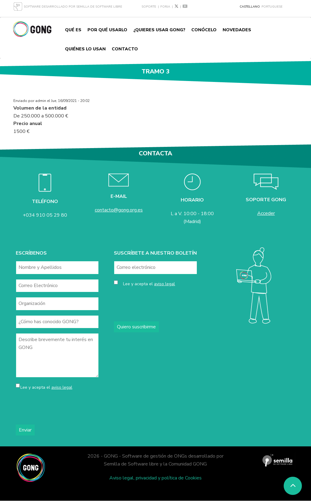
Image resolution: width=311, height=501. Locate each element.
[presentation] (62, 408)
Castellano (250, 7)
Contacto (125, 49)
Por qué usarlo (107, 30)
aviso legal (61, 387)
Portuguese (271, 7)
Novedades (237, 30)
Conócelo (204, 30)
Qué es (73, 30)
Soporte (149, 7)
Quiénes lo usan (85, 49)
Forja (165, 7)
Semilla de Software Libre (99, 7)
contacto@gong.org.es (119, 210)
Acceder (266, 213)
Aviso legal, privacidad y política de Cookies (155, 478)
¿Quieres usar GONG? (159, 30)
